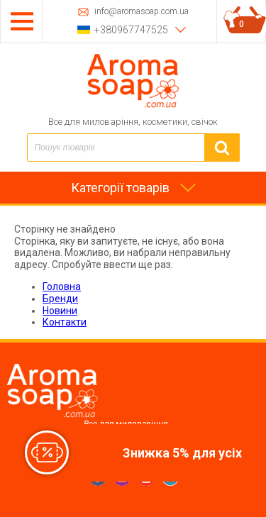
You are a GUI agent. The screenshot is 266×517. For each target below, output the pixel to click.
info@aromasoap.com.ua (141, 11)
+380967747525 (131, 29)
